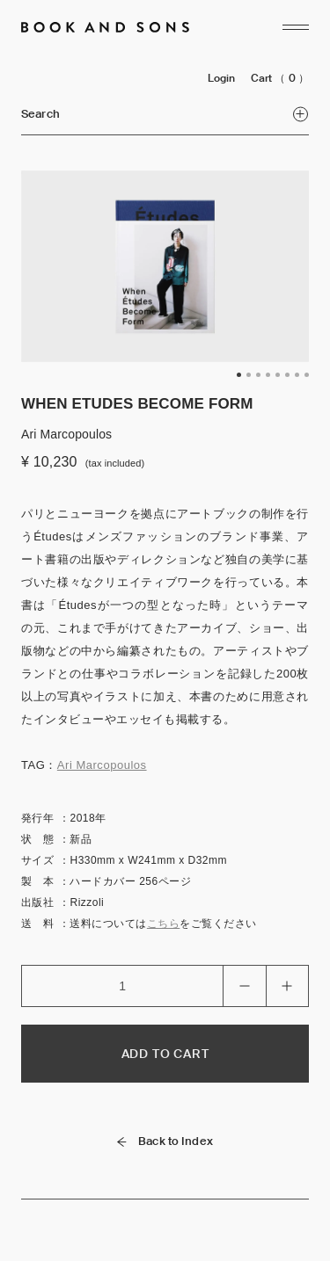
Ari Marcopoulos (102, 765)
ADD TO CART (165, 1054)
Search (164, 113)
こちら (163, 923)
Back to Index (165, 1141)
